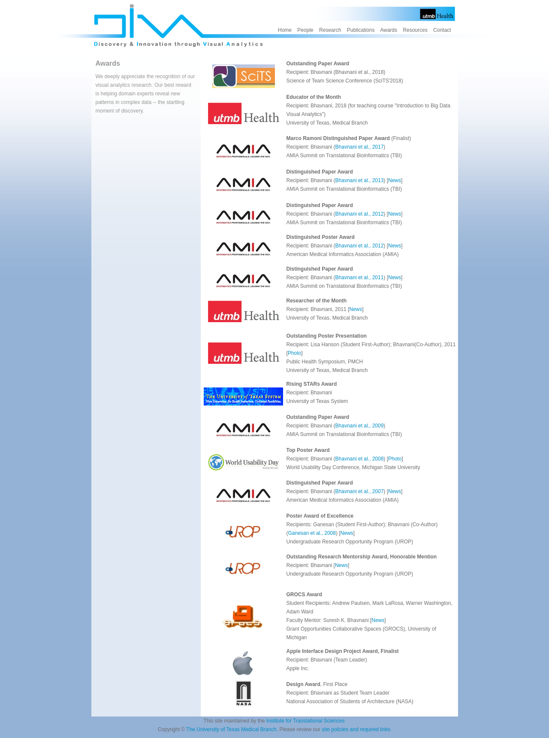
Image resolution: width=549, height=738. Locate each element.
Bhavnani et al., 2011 (359, 277)
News (394, 180)
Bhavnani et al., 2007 (359, 491)
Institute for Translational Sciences (305, 721)
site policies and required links (356, 729)
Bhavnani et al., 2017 (359, 147)
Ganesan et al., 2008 (312, 533)
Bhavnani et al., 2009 (359, 426)
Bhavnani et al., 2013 (359, 180)
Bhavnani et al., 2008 (359, 459)
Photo (294, 353)
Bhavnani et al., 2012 (359, 214)
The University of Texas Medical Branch (231, 729)
